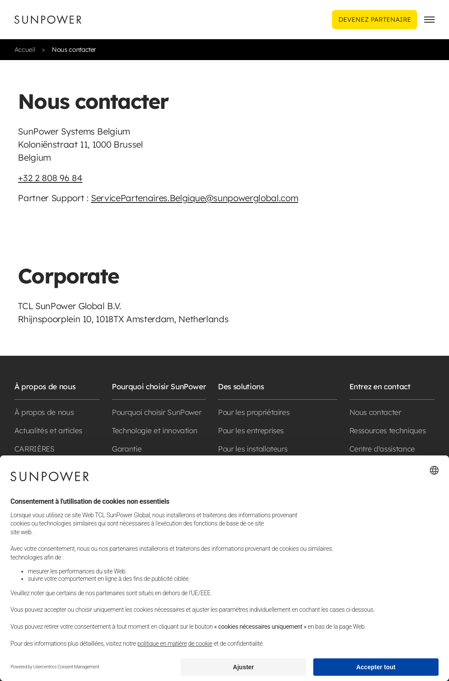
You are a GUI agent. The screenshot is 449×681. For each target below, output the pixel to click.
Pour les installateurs (252, 448)
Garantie (126, 448)
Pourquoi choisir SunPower (156, 412)
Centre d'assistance (382, 448)
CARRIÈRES (34, 448)
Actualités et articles (48, 430)
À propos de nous (44, 412)
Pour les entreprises (251, 430)
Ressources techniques (387, 430)
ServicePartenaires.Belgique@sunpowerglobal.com (194, 197)
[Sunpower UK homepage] (47, 19)
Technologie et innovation (154, 430)
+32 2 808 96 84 (50, 177)
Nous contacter (375, 412)
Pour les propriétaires (253, 412)
